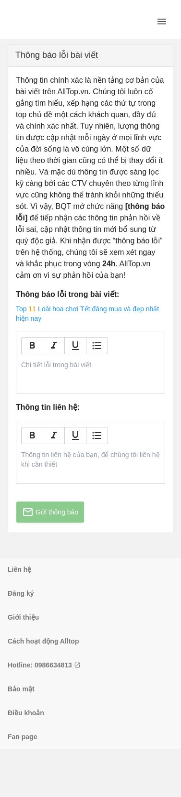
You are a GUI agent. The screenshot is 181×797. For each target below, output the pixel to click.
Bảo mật (21, 689)
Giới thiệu (23, 617)
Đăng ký (21, 593)
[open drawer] (161, 21)
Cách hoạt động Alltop (43, 641)
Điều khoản (26, 713)
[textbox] (91, 365)
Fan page (22, 737)
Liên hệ (19, 569)
